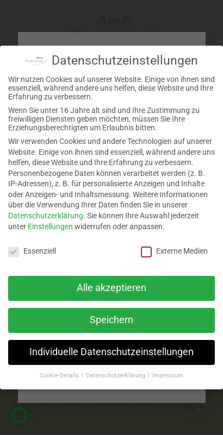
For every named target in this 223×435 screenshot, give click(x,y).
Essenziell (32, 251)
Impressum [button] (167, 375)
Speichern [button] (111, 319)
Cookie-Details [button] (60, 375)
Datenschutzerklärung (45, 215)
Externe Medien (174, 251)
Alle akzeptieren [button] (111, 287)
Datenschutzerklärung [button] (116, 375)
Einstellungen (50, 226)
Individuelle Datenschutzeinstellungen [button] (111, 351)
